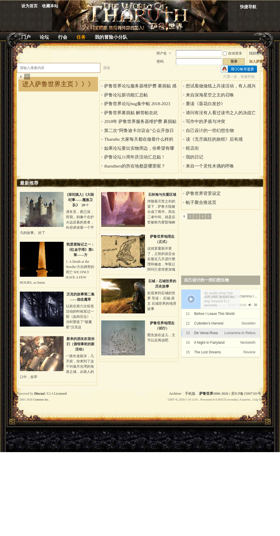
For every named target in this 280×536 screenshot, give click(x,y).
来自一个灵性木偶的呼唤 (210, 166)
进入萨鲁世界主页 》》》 (58, 84)
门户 (26, 37)
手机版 (190, 394)
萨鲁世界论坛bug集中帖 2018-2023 (137, 103)
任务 (81, 37)
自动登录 (232, 53)
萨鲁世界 (206, 394)
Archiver (175, 394)
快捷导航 (248, 7)
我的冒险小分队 (111, 37)
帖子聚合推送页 (201, 202)
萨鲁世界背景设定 (203, 193)
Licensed (60, 394)
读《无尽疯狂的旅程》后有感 (214, 139)
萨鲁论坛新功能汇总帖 (126, 95)
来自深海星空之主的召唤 (210, 95)
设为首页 (29, 6)
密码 (160, 61)
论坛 (44, 37)
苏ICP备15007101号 (246, 394)
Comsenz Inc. (41, 399)
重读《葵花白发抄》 (205, 103)
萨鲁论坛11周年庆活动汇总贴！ (134, 157)
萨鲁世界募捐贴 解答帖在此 (131, 112)
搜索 (106, 68)
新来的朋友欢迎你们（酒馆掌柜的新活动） (80, 344)
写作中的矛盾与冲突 (205, 121)
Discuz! (40, 394)
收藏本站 (50, 6)
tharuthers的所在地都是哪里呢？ (134, 166)
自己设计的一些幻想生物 (210, 130)
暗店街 (192, 148)
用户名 (161, 53)
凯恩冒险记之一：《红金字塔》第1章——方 (80, 249)
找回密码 (256, 53)
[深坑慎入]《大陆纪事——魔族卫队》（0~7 (80, 200)
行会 (62, 37)
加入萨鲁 (256, 61)
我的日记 (194, 157)
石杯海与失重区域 (162, 195)
